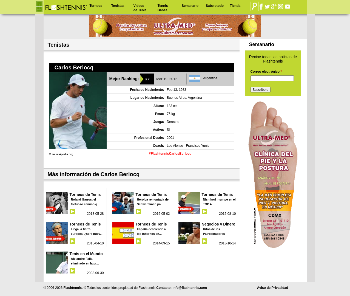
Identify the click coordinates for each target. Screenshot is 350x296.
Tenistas (117, 6)
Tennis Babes (163, 8)
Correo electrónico (266, 72)
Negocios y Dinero (218, 224)
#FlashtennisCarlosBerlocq (170, 154)
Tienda (235, 6)
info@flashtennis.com (190, 288)
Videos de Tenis (140, 8)
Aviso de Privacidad (272, 288)
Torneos (96, 6)
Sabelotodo (215, 6)
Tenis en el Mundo (86, 254)
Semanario (190, 6)
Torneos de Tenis (85, 194)
